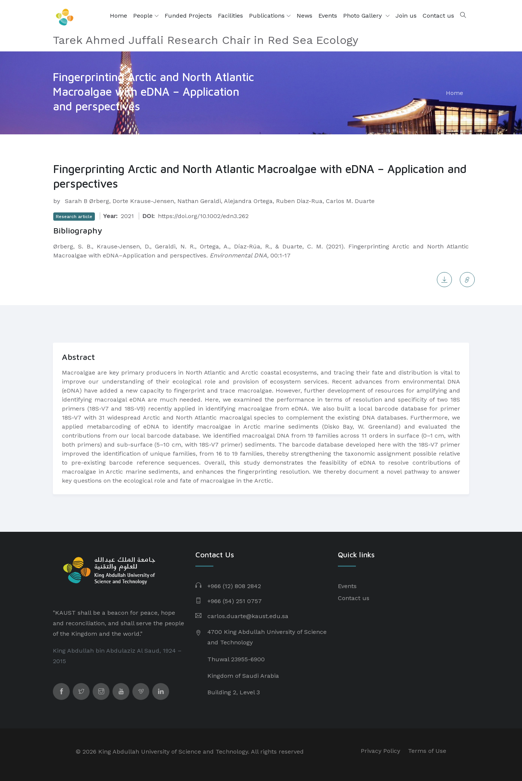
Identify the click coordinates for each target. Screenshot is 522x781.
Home (118, 15)
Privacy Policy (380, 750)
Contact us (438, 15)
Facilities (230, 15)
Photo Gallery (363, 15)
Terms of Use (427, 750)
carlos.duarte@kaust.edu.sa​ (247, 616)
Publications (270, 15)
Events (327, 15)
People (146, 15)
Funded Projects (188, 15)
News (304, 15)
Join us (406, 15)
